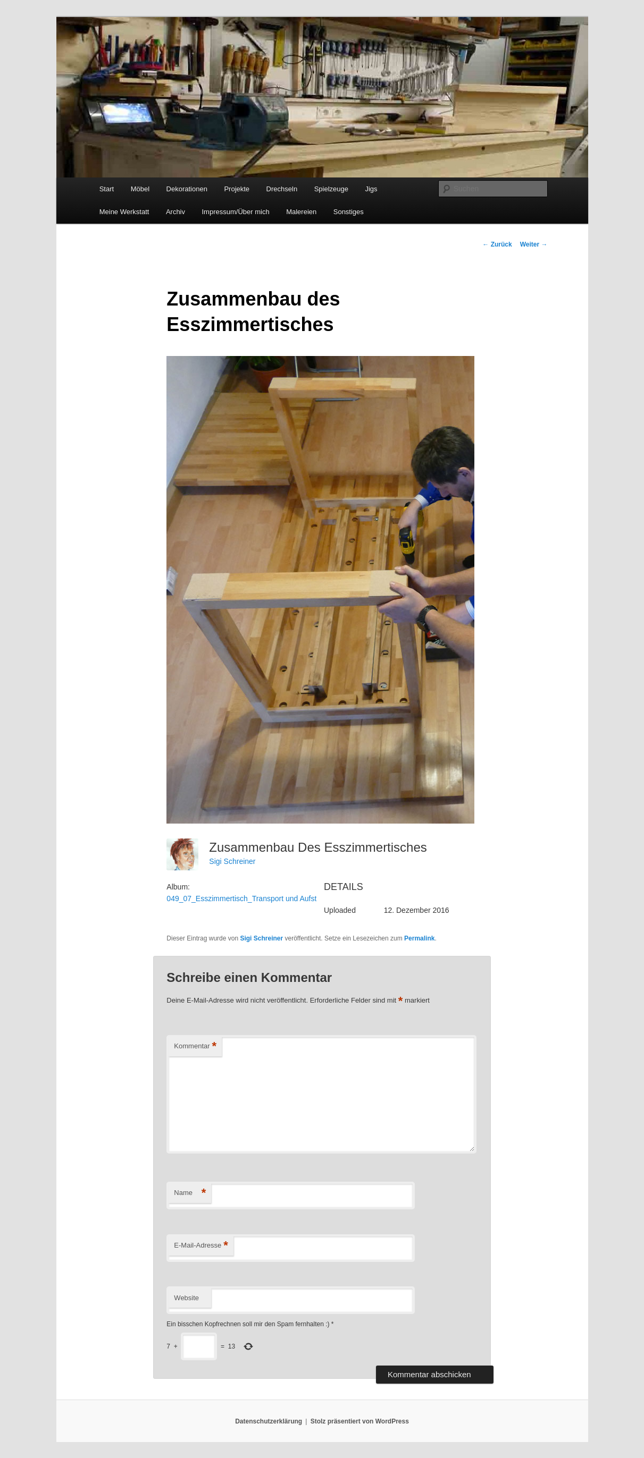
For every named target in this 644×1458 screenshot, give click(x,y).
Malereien (301, 212)
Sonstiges (348, 212)
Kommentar (195, 1046)
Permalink (419, 938)
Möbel (140, 189)
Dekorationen (186, 189)
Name (190, 1193)
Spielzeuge (331, 189)
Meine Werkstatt (124, 212)
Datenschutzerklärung (268, 1421)
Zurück (497, 244)
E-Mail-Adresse (201, 1245)
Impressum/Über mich (236, 212)
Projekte (236, 189)
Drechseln (282, 189)
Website (186, 1298)
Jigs (371, 189)
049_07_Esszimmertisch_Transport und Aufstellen (249, 898)
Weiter (534, 244)
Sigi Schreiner (232, 861)
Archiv (175, 212)
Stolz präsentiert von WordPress (360, 1421)
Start (106, 189)
